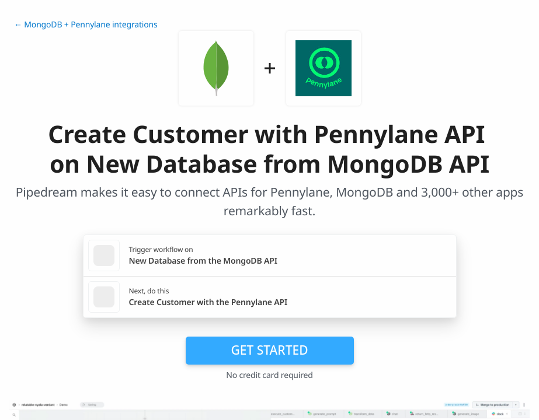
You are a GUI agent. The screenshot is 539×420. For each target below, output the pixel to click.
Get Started (269, 350)
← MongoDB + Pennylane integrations (86, 24)
